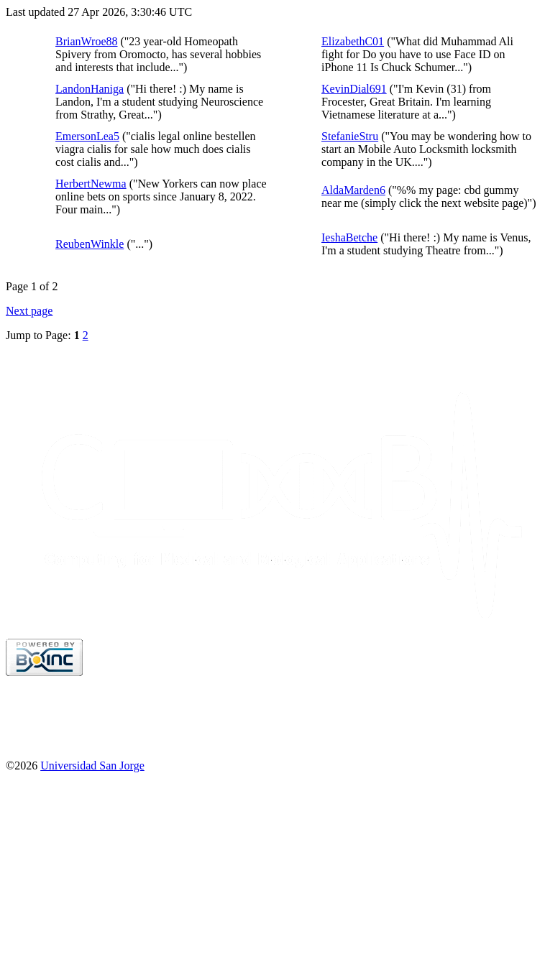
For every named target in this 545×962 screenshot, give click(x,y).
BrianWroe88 (86, 41)
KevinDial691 (354, 89)
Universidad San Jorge (92, 765)
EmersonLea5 (87, 136)
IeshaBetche (349, 237)
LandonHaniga (89, 89)
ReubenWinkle (89, 244)
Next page (29, 311)
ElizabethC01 (352, 41)
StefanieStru (349, 136)
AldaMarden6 (353, 190)
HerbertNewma (91, 183)
